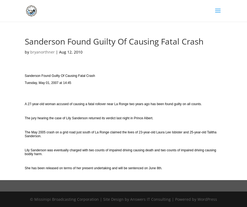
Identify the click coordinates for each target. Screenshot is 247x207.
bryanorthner (42, 52)
